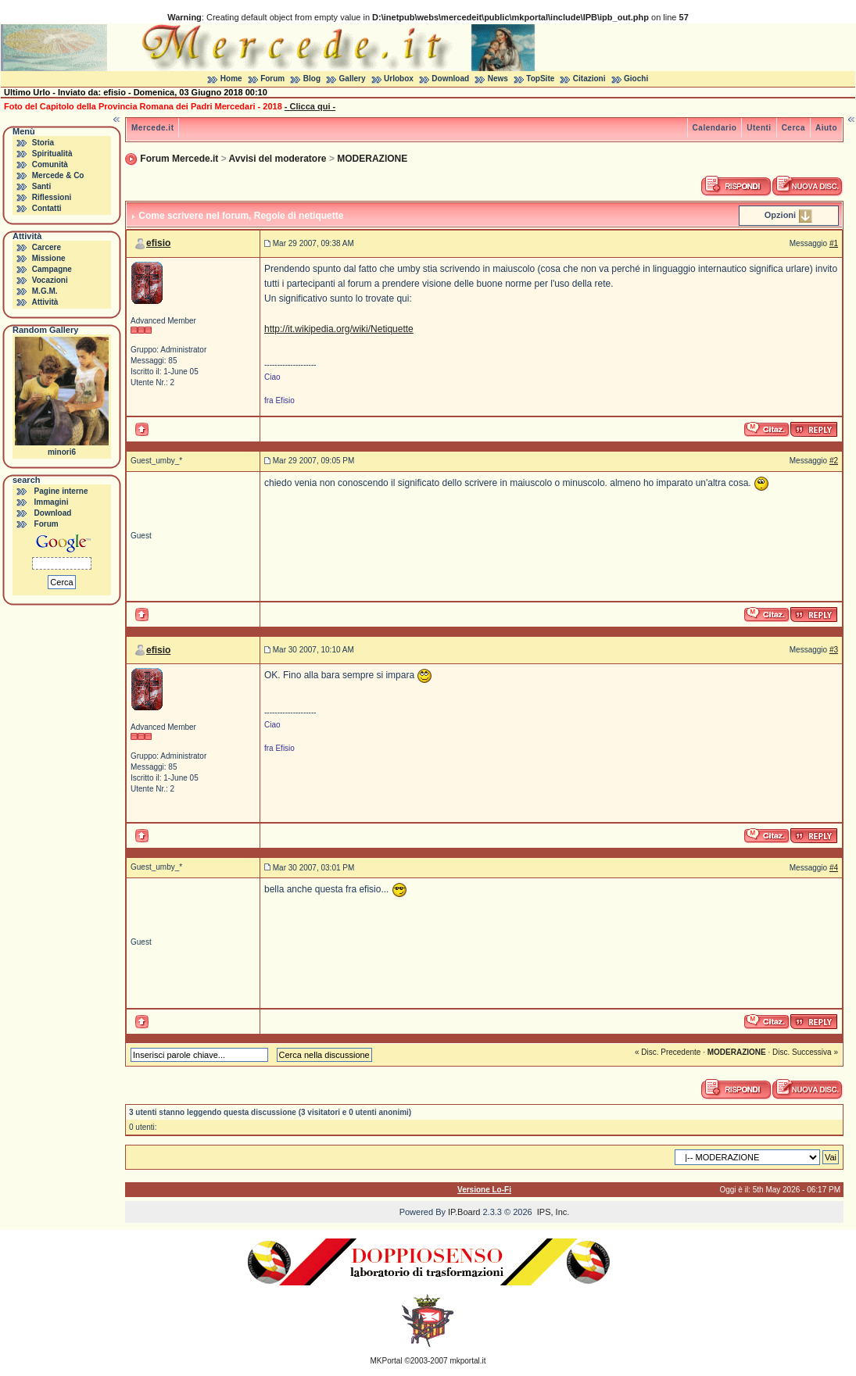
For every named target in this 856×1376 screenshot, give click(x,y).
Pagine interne (61, 491)
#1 (833, 243)
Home (231, 78)
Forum (272, 78)
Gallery (352, 78)
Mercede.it (152, 127)
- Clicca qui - (310, 106)
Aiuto (826, 127)
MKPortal (387, 1360)
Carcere (46, 247)
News (498, 78)
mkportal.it (467, 1360)
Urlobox (399, 78)
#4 (833, 867)
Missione (49, 258)
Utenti (759, 127)
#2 (833, 460)
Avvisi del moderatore (278, 158)
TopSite (540, 78)
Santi (41, 186)
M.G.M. (45, 291)
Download (450, 78)
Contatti (47, 208)
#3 (833, 649)
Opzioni (780, 215)
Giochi (636, 78)
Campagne (52, 269)
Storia (43, 142)
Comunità (50, 164)
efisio (158, 243)
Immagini (51, 502)
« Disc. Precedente (668, 1052)
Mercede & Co (58, 175)
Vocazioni (50, 280)
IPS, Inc (552, 1212)
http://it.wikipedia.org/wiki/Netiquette (339, 328)
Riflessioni (52, 197)
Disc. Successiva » (805, 1052)
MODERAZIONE (372, 158)
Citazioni (589, 78)
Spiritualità (52, 153)
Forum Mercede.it (179, 158)
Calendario (715, 127)
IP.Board (464, 1212)
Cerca (793, 127)
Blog (312, 78)
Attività (44, 302)
